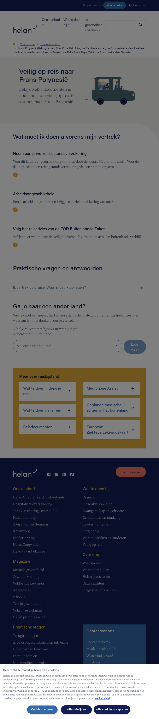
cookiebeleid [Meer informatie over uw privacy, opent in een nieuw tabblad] (102, 698)
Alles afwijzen (76, 709)
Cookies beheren (42, 709)
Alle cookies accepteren (112, 709)
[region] (79, 691)
